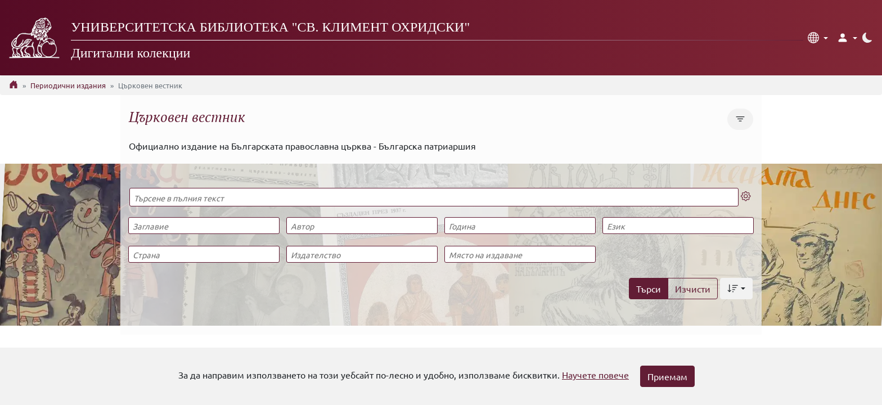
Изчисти (692, 288)
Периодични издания (68, 85)
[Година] (519, 225)
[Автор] (361, 225)
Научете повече (595, 374)
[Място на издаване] (519, 254)
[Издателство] (361, 254)
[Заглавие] (203, 225)
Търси (648, 288)
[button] (817, 37)
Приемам (667, 376)
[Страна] (203, 254)
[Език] (677, 225)
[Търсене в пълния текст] (434, 197)
